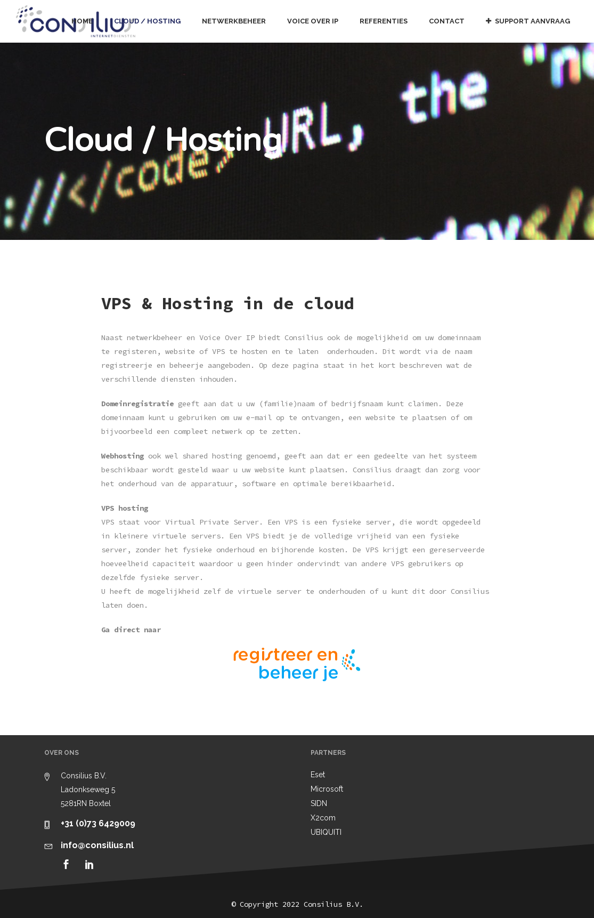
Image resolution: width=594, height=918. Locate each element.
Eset (318, 774)
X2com (323, 818)
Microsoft (327, 789)
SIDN (319, 803)
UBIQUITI (326, 832)
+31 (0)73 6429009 (98, 823)
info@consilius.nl (97, 845)
